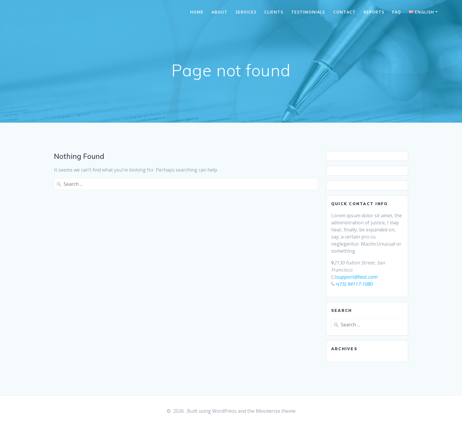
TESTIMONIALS (308, 12)
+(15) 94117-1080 (353, 284)
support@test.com (356, 277)
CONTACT (344, 12)
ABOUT (219, 12)
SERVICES (245, 12)
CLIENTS (273, 12)
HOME (197, 12)
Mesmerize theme (276, 411)
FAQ (396, 12)
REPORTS (374, 12)
